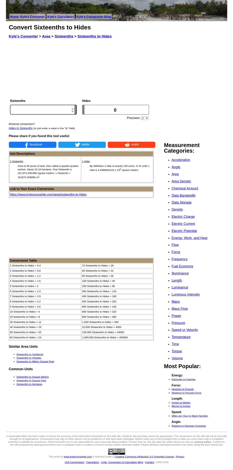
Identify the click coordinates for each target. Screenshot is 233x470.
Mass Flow (180, 309)
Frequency (180, 259)
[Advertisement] (82, 69)
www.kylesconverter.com (78, 456)
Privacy (180, 456)
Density (177, 209)
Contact (149, 462)
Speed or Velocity (185, 330)
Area (175, 174)
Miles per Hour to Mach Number (190, 415)
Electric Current (183, 224)
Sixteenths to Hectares (29, 384)
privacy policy (203, 441)
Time (175, 344)
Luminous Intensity (186, 294)
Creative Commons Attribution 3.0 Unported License (144, 456)
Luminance (180, 287)
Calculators (92, 462)
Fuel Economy (182, 266)
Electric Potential (184, 231)
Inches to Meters (181, 402)
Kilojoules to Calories (183, 379)
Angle (176, 167)
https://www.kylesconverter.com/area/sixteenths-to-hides (48, 194)
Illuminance (180, 273)
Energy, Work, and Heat (189, 238)
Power (176, 316)
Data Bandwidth (183, 195)
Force (176, 252)
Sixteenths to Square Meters (33, 376)
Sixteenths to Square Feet (31, 380)
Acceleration (181, 160)
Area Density (181, 181)
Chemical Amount (185, 188)
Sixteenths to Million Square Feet (35, 361)
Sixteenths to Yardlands (30, 354)
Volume (177, 358)
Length (177, 280)
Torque (177, 351)
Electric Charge (183, 217)
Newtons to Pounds (183, 389)
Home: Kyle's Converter (27, 16)
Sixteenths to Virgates (29, 357)
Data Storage (182, 202)
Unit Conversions (74, 462)
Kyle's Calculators (60, 16)
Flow (175, 245)
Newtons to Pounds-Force (186, 392)
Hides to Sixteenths (21, 128)
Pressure (178, 323)
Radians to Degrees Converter (189, 425)
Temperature (181, 337)
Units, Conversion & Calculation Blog (122, 462)
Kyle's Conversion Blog (94, 16)
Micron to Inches (181, 406)
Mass (176, 302)
